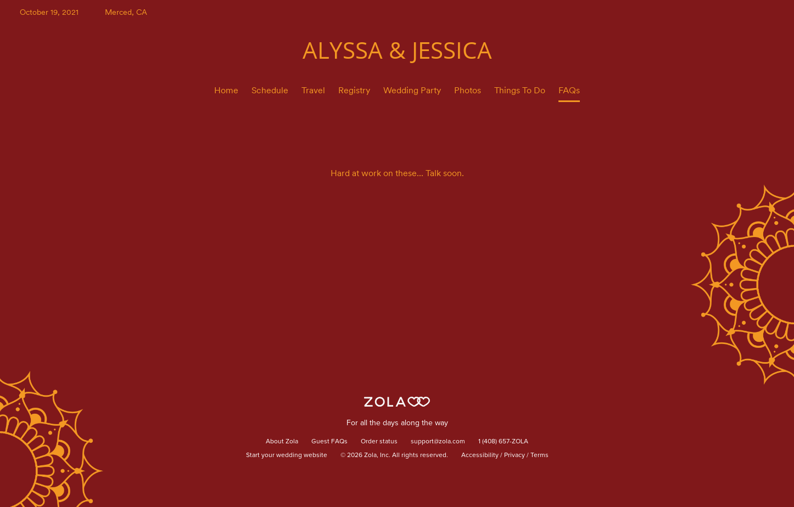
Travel (313, 90)
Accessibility (480, 455)
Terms (539, 455)
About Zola (282, 441)
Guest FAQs (329, 441)
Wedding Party (412, 90)
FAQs (569, 90)
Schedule (269, 90)
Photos (467, 90)
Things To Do (519, 90)
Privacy (514, 455)
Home (226, 90)
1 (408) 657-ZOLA (503, 441)
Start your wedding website (286, 455)
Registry (354, 90)
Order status (379, 441)
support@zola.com (438, 441)
